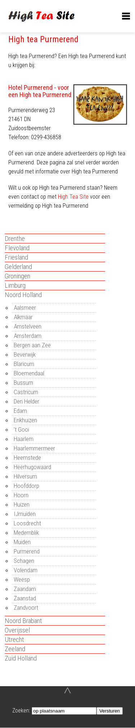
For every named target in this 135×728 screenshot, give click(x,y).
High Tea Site (73, 196)
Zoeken (20, 710)
